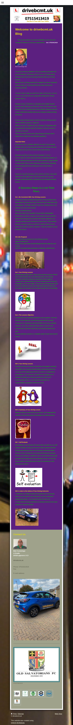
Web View (58, 714)
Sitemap (21, 714)
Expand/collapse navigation (36, 2)
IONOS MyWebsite (18, 723)
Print (14, 714)
